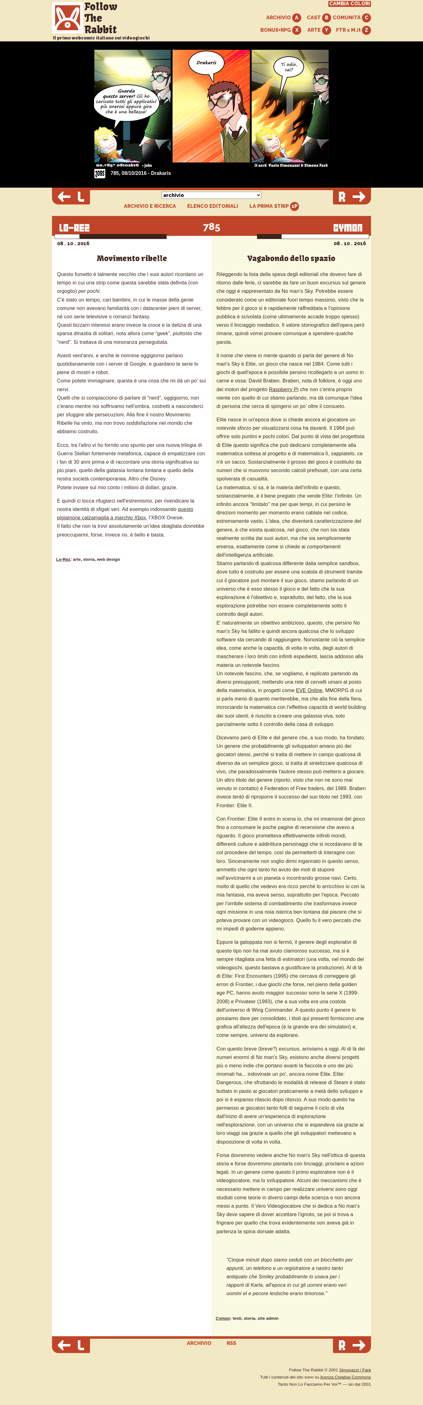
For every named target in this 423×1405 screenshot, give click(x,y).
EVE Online (309, 690)
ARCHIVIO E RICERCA (150, 206)
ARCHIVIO (283, 17)
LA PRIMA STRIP (274, 206)
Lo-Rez (63, 559)
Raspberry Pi (283, 389)
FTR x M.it (353, 30)
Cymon (223, 1318)
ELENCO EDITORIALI (212, 206)
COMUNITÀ (352, 17)
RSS (231, 1343)
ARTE (319, 30)
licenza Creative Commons (346, 1377)
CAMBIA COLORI (349, 4)
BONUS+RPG (280, 30)
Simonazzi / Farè (355, 1370)
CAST (319, 17)
